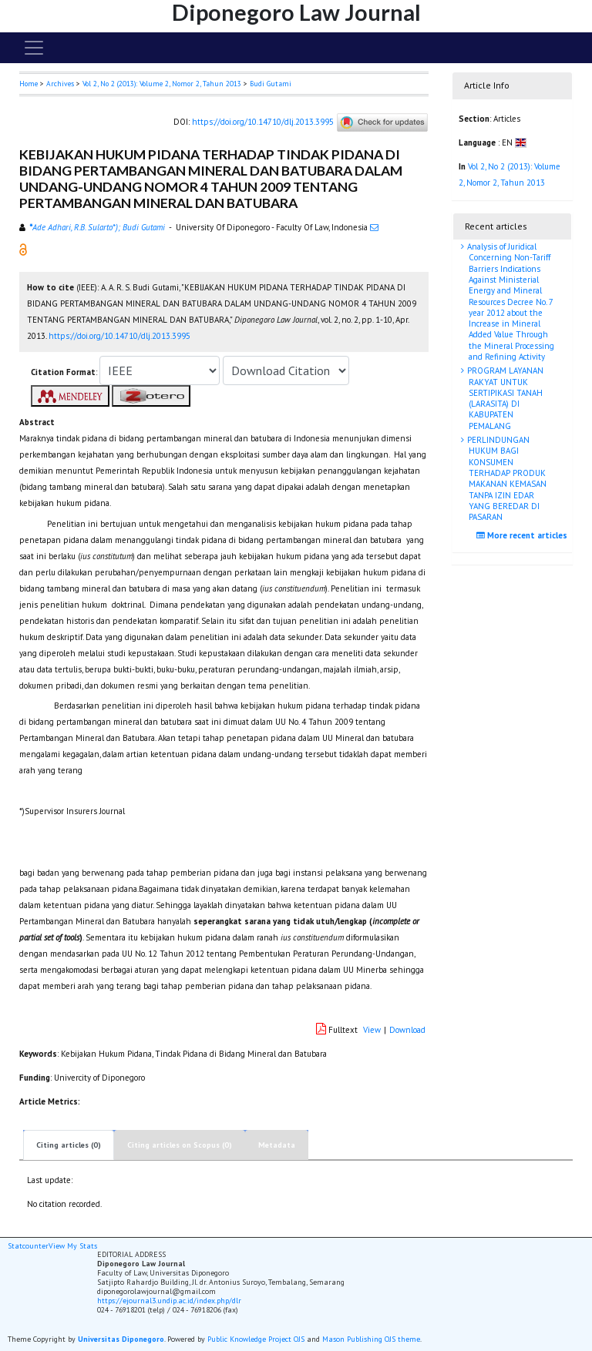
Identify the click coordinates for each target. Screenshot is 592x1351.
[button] (23, 248)
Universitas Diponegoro (121, 1339)
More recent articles (523, 535)
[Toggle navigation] (34, 47)
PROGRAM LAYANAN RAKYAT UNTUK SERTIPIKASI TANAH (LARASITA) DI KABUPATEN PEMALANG (504, 398)
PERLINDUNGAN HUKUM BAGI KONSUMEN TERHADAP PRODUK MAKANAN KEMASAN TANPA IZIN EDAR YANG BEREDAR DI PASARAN (506, 478)
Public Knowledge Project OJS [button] (255, 1339)
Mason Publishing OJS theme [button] (371, 1339)
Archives (60, 84)
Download (407, 1029)
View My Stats (73, 1246)
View (372, 1029)
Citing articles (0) (68, 1145)
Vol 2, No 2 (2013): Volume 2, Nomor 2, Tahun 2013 (161, 84)
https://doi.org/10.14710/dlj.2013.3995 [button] (119, 335)
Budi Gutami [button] (270, 84)
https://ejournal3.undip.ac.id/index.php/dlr (169, 1301)
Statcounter (28, 1246)
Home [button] (28, 84)
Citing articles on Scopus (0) (179, 1145)
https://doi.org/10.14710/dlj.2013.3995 (263, 121)
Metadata (276, 1145)
